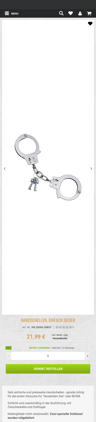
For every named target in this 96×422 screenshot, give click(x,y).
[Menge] (48, 355)
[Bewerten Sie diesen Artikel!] (57, 327)
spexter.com (48, 4)
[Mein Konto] (80, 14)
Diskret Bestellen (48, 369)
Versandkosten (60, 338)
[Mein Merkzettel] (70, 14)
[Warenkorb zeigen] (89, 13)
